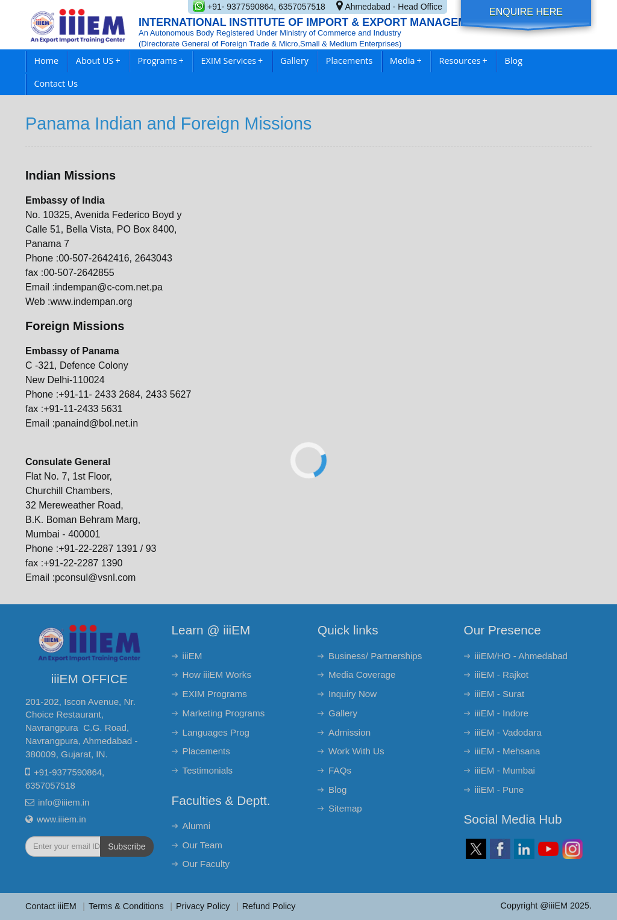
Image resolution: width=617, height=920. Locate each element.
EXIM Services (232, 60)
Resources (463, 60)
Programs (161, 60)
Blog (513, 60)
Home (46, 60)
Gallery (294, 60)
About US (98, 60)
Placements (349, 60)
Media (406, 60)
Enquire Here (526, 12)
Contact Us (56, 83)
